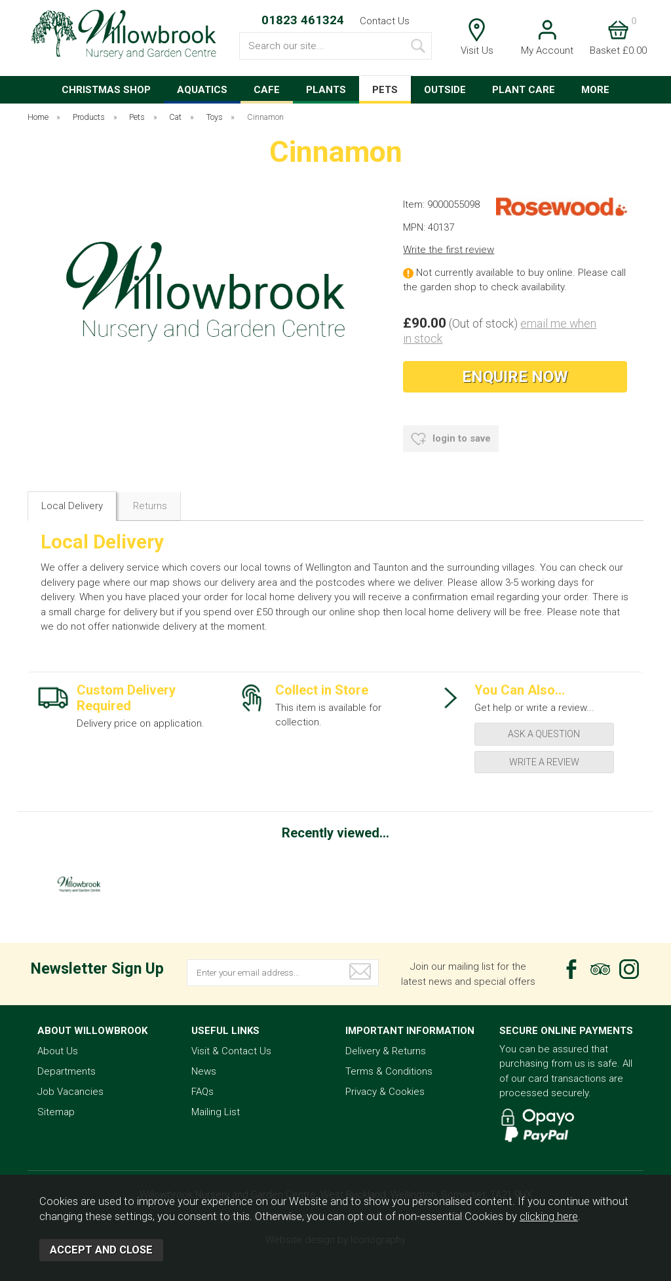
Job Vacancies (70, 1092)
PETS (385, 90)
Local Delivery (72, 506)
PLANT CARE (523, 90)
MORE (595, 90)
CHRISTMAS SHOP (106, 90)
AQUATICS (202, 90)
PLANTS (326, 90)
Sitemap (56, 1112)
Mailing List (215, 1112)
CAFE (267, 90)
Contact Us (385, 21)
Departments (66, 1071)
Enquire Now (515, 377)
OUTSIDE (445, 90)
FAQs (202, 1092)
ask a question (544, 734)
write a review (544, 762)
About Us (57, 1051)
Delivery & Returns (385, 1051)
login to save (451, 439)
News (203, 1071)
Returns (150, 506)
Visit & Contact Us (231, 1051)
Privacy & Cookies (385, 1092)
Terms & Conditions (388, 1071)
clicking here (549, 1216)
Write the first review (448, 250)
